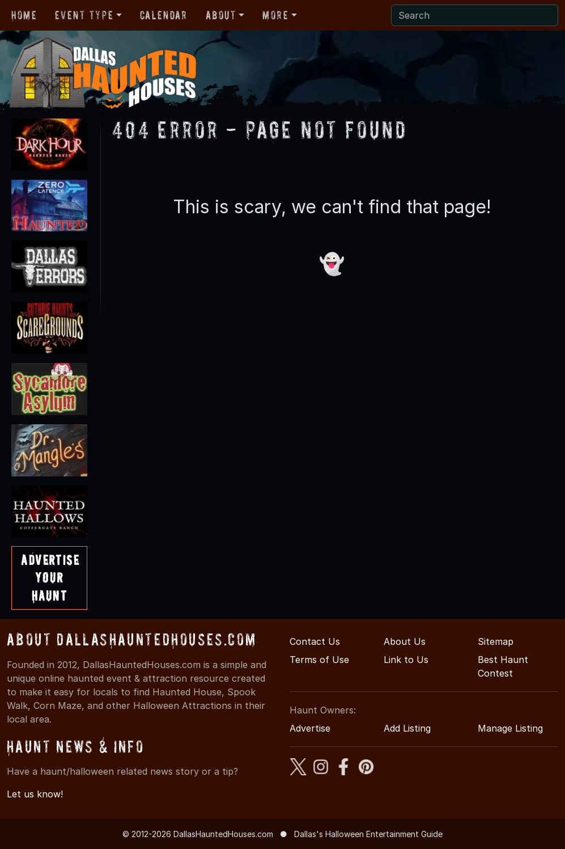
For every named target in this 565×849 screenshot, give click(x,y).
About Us (405, 641)
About (221, 15)
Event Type (84, 15)
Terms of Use (319, 659)
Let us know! (35, 794)
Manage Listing (510, 728)
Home (24, 15)
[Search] (474, 15)
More (275, 15)
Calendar (164, 15)
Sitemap (495, 641)
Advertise (310, 728)
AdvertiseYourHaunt (50, 577)
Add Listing (407, 728)
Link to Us (406, 659)
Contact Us (315, 641)
